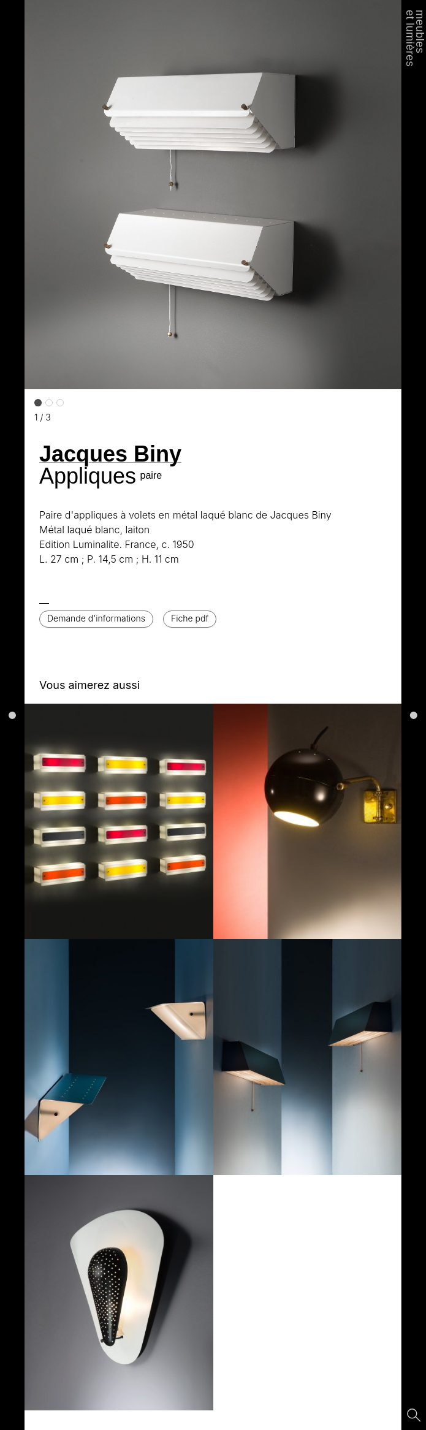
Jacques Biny (110, 453)
